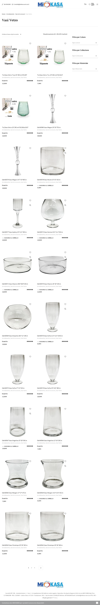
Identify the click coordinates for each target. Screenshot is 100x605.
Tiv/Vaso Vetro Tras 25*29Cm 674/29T (14, 75)
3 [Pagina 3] (34, 568)
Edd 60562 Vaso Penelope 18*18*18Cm (49, 545)
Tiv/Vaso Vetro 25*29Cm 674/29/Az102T (15, 127)
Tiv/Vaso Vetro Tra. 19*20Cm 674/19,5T (50, 75)
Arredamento (10, 14)
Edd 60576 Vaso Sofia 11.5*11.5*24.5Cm (50, 336)
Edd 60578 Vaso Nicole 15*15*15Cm (48, 180)
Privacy (55, 598)
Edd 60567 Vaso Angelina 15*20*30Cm (14, 440)
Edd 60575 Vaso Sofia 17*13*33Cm (13, 388)
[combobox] (85, 43)
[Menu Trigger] (92, 4)
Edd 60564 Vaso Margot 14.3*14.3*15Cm (50, 493)
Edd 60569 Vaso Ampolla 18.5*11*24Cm (15, 336)
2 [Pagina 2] (31, 568)
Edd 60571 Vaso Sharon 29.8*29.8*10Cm (15, 284)
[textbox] (83, 42)
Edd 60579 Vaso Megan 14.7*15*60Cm (14, 180)
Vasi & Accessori (20, 14)
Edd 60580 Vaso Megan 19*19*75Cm (49, 127)
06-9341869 (7, 4)
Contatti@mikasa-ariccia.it (21, 4)
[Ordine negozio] (11, 34)
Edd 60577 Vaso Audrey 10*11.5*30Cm (14, 232)
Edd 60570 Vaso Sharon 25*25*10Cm (49, 284)
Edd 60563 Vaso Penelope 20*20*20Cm (14, 545)
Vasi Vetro (24, 77)
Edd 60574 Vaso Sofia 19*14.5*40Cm (49, 388)
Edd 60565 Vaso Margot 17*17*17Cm (14, 493)
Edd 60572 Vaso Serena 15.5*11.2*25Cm (50, 232)
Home (3, 14)
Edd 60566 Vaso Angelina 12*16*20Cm (49, 440)
